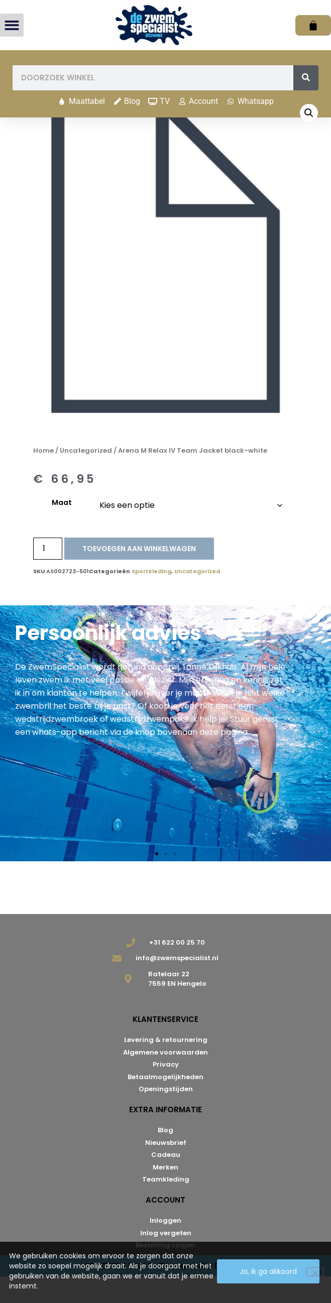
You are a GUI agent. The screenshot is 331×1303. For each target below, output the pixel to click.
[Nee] (314, 1271)
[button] (12, 25)
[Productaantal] (47, 575)
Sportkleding (151, 598)
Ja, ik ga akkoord (268, 1271)
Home (43, 477)
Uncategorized (86, 477)
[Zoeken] (305, 77)
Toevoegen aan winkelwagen (139, 575)
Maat (62, 529)
